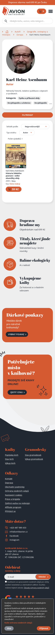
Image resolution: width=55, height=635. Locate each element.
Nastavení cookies (13, 495)
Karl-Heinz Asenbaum (15, 170)
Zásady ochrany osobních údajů (36, 588)
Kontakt (8, 478)
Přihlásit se (10, 511)
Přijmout (43, 628)
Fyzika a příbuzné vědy (29, 98)
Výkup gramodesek (34, 459)
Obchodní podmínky (14, 487)
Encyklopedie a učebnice (19, 103)
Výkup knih (10, 463)
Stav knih (9, 459)
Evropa (20, 34)
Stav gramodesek (33, 455)
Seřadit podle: (12, 126)
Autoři (18, 31)
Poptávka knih (11, 455)
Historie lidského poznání (13, 176)
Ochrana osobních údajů (17, 491)
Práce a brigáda (12, 499)
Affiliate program (13, 507)
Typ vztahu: (11, 132)
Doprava (9, 482)
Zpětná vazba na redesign (17, 503)
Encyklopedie (41, 103)
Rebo (14, 181)
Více (9, 628)
